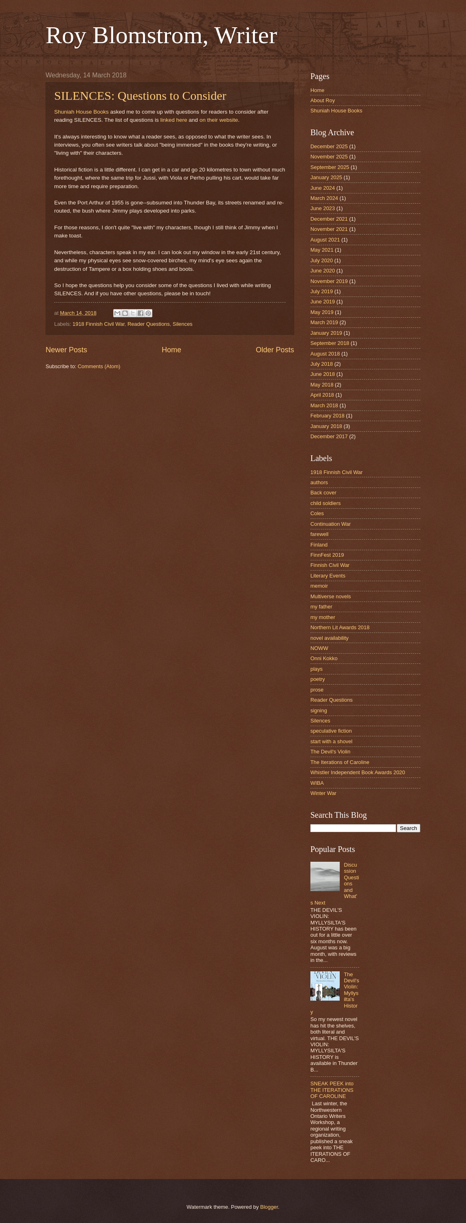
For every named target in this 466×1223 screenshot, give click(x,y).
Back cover (323, 493)
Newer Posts (66, 350)
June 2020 (322, 271)
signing (318, 710)
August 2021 (325, 240)
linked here (174, 120)
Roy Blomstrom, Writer (161, 35)
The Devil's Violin (330, 752)
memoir (319, 586)
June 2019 (322, 302)
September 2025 (329, 167)
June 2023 (322, 208)
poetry (317, 679)
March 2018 (324, 405)
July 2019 (321, 291)
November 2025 (329, 157)
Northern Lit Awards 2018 (339, 627)
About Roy (322, 100)
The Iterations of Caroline (339, 762)
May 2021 (322, 250)
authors (319, 482)
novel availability (329, 638)
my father (321, 607)
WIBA (317, 783)
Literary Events (327, 576)
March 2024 (324, 198)
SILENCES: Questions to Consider (140, 95)
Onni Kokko (324, 658)
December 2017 (329, 436)
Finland (319, 545)
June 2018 (322, 374)
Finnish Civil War (330, 565)
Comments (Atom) (99, 366)
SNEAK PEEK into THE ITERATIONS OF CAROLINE (332, 1089)
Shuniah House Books (81, 112)
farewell (319, 534)
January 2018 (326, 426)
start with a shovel (331, 741)
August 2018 (325, 354)
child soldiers (325, 503)
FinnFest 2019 (327, 555)
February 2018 (327, 416)
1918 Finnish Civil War (99, 324)
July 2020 (321, 260)
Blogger (269, 1207)
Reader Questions (148, 324)
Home (171, 350)
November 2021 (329, 229)
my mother (322, 617)
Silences (183, 324)
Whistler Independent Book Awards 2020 (357, 772)
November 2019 (329, 281)
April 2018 (322, 395)
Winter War (323, 793)
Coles (317, 513)
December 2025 (329, 146)
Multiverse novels (330, 596)
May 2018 (322, 385)
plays (316, 669)
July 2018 (321, 364)
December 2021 (329, 219)
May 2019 (322, 312)
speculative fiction (331, 731)
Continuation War (330, 524)
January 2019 (326, 333)
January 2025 (326, 177)
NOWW (319, 648)
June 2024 (322, 188)
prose (316, 690)
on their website (219, 120)
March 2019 (324, 322)
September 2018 (329, 343)
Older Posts (275, 350)
